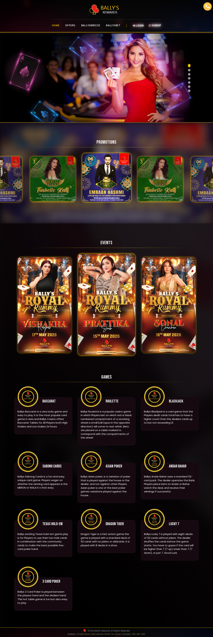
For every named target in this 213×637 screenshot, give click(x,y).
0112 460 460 (138, 634)
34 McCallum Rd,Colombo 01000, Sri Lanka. (99, 634)
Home (55, 26)
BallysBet (113, 26)
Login (138, 26)
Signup (155, 26)
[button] (189, 65)
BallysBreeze (90, 26)
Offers (70, 26)
